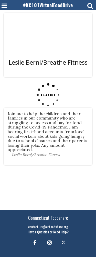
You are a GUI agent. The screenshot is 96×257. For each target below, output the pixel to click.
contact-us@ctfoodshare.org (48, 226)
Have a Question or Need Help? (48, 231)
